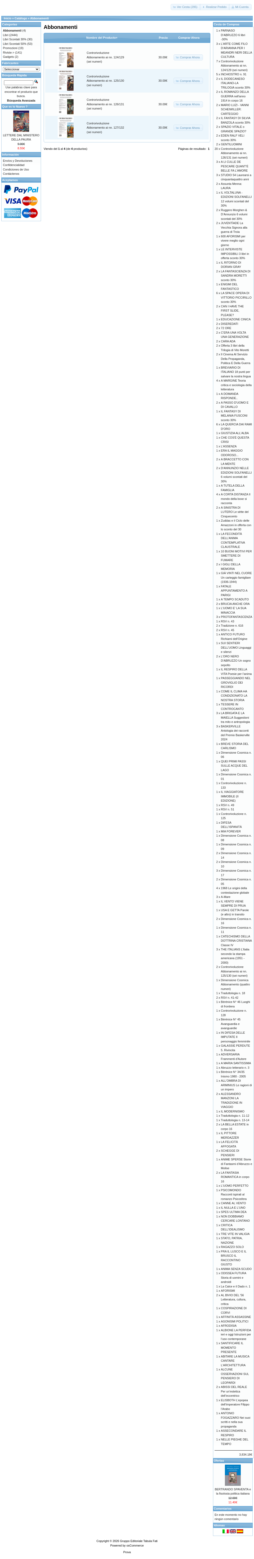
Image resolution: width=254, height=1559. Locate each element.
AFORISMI (228, 1290)
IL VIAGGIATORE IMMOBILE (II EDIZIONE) (232, 796)
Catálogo (21, 18)
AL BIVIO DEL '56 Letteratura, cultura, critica (233, 1299)
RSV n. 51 (227, 809)
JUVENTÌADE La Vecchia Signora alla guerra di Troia (234, 227)
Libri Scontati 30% (14, 39)
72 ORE (226, 328)
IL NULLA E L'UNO (233, 1207)
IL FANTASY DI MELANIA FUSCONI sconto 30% (234, 416)
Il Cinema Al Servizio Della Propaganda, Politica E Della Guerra (235, 359)
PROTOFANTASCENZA (236, 616)
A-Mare (225, 896)
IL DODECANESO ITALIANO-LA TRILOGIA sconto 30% (235, 83)
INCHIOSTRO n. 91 (234, 74)
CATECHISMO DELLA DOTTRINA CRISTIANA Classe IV (236, 941)
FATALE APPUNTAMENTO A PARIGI (234, 591)
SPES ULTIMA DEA (234, 1211)
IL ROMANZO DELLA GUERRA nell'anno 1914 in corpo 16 (235, 96)
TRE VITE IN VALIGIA (235, 1233)
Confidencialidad (13, 165)
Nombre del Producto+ (101, 37)
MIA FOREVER (231, 831)
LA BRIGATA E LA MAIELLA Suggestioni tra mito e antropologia (235, 717)
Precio (163, 37)
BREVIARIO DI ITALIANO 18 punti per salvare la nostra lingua (236, 372)
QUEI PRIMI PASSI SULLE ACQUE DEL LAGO (234, 766)
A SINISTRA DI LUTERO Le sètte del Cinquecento (235, 512)
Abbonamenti (39, 18)
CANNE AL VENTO (233, 1203)
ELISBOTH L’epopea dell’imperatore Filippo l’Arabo (235, 1404)
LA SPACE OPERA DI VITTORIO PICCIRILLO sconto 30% (236, 297)
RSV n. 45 (227, 630)
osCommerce (135, 1545)
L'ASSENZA (229, 446)
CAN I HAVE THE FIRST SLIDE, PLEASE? (232, 311)
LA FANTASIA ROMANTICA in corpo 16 (235, 1177)
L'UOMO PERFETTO (234, 1185)
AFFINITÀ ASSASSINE (236, 1316)
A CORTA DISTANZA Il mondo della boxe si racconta (235, 499)
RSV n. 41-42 (229, 997)
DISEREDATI (229, 323)
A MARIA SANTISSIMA (236, 1063)
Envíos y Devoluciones (17, 160)
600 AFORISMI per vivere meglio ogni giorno (233, 241)
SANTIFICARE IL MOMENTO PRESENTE (232, 1347)
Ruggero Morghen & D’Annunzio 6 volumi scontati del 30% (234, 214)
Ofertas (219, 1460)
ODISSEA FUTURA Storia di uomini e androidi (233, 1277)
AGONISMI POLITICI (234, 1321)
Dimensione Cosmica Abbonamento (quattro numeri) (235, 984)
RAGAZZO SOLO (232, 1246)
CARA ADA (228, 341)
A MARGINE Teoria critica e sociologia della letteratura (236, 385)
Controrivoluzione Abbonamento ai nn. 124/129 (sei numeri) (105, 57)
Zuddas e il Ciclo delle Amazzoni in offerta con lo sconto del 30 (236, 525)
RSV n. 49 (227, 805)
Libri (5, 35)
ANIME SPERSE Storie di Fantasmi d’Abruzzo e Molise (236, 1164)
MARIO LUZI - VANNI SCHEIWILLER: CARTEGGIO (235, 109)
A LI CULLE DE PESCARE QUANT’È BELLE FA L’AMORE (234, 166)
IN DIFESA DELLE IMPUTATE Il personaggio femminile (235, 1037)
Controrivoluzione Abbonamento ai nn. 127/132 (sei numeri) (105, 128)
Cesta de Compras (226, 24)
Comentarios (223, 1508)
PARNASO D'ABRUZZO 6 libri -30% (233, 35)
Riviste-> (8, 52)
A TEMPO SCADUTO (235, 599)
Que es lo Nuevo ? (15, 106)
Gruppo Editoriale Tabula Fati (138, 1541)
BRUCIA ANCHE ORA (235, 603)
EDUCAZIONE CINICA (236, 319)
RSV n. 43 (227, 621)
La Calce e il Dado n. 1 (235, 1286)
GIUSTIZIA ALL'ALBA (235, 433)
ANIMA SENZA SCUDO (236, 1268)
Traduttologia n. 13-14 (235, 1120)
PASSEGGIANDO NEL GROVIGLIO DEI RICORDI (236, 682)
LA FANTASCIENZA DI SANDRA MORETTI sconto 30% (236, 276)
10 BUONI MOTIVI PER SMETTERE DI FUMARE (236, 556)
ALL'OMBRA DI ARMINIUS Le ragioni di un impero (236, 1085)
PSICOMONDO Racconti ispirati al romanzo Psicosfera (234, 1194)
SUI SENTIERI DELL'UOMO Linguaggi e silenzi (236, 647)
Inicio (7, 18)
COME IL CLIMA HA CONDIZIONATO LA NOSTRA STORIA (234, 696)
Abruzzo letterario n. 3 (235, 1067)
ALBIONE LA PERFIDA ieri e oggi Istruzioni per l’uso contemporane (236, 1334)
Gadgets (8, 56)
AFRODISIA (229, 1325)
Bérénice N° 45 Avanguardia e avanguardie (231, 1024)
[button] (186, 7)
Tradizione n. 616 (232, 625)
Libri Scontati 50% (14, 43)
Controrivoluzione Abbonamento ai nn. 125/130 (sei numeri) (105, 81)
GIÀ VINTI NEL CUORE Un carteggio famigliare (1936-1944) (236, 577)
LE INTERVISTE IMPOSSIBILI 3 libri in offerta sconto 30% (235, 254)
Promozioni (10, 48)
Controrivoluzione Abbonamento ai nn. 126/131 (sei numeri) (105, 104)
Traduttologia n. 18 (233, 993)
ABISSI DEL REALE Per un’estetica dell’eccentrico (234, 1391)
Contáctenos (11, 173)
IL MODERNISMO (232, 1111)
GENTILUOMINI (231, 144)
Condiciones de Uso (16, 169)
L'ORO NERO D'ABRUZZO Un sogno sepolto (236, 661)
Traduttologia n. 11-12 (235, 1115)
